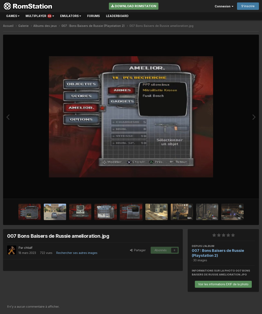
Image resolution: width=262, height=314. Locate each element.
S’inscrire (248, 6)
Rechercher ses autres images (76, 253)
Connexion (224, 6)
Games (12, 16)
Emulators (70, 16)
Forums (93, 16)
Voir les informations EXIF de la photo (223, 284)
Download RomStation (133, 6)
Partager (138, 250)
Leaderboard (117, 16)
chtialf (28, 248)
